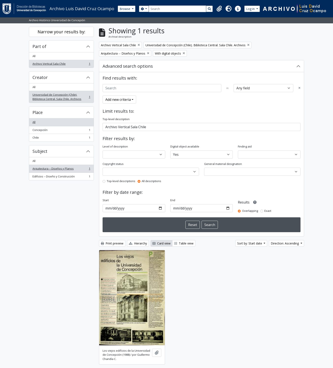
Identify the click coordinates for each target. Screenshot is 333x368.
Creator (40, 77)
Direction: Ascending (285, 243)
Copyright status (113, 164)
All (33, 56)
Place (37, 112)
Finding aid (245, 146)
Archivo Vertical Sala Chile (61, 64)
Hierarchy (138, 243)
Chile (61, 138)
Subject (39, 151)
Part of (39, 46)
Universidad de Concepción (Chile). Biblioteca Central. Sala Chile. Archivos (61, 97)
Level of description (115, 146)
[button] (219, 8)
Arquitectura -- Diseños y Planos (61, 169)
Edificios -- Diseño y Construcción (61, 177)
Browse (125, 9)
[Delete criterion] (299, 88)
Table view (183, 243)
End (172, 200)
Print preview (112, 243)
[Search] (177, 9)
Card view (161, 243)
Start (106, 200)
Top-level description (116, 119)
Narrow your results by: (61, 32)
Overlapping (250, 211)
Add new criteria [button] (118, 99)
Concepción (61, 131)
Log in (250, 9)
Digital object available (184, 146)
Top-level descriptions (121, 181)
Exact (267, 211)
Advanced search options (128, 66)
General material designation (223, 164)
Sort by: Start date (250, 243)
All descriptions (151, 181)
